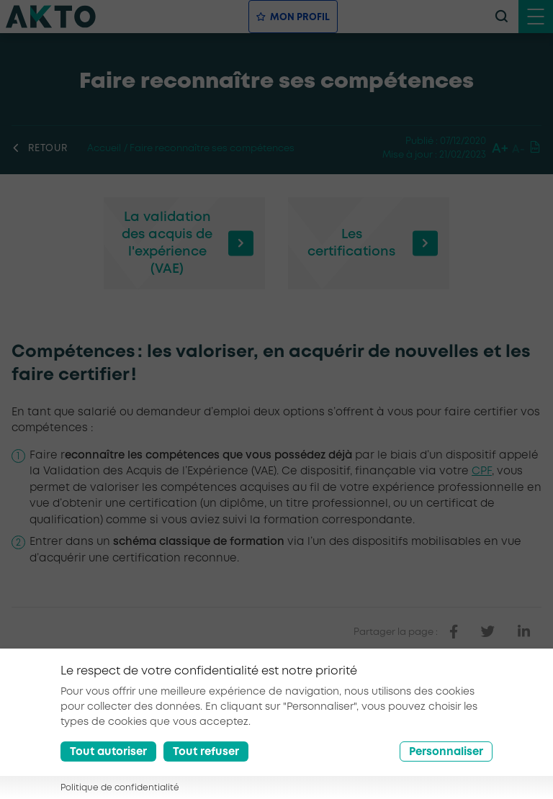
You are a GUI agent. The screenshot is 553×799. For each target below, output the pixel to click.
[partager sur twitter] (487, 632)
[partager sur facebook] (453, 632)
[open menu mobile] (535, 16)
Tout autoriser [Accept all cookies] (108, 762)
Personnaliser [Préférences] (446, 762)
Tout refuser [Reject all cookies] (206, 762)
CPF (482, 471)
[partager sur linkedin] (523, 632)
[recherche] (501, 16)
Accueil (104, 149)
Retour (39, 149)
